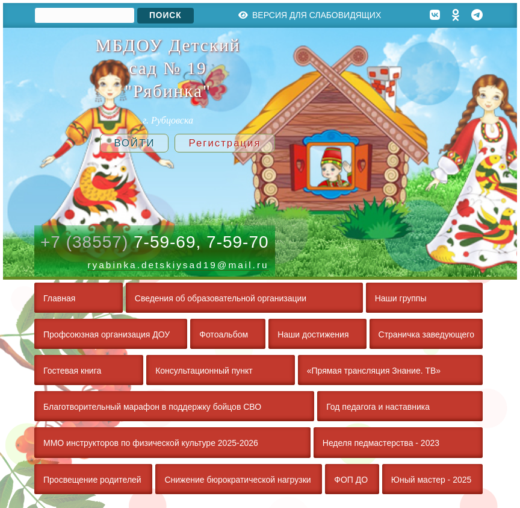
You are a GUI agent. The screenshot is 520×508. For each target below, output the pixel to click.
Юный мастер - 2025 (431, 479)
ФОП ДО (351, 479)
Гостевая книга (72, 370)
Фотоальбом (223, 334)
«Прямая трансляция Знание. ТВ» (374, 370)
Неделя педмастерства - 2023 (381, 443)
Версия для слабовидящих (310, 15)
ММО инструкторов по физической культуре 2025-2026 (150, 443)
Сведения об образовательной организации (220, 298)
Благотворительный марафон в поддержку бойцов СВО (152, 407)
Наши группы (401, 298)
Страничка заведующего (426, 334)
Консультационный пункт (204, 370)
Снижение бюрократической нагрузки (237, 479)
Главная (59, 298)
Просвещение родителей (92, 479)
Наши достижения (312, 334)
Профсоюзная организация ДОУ (106, 334)
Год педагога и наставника (378, 407)
